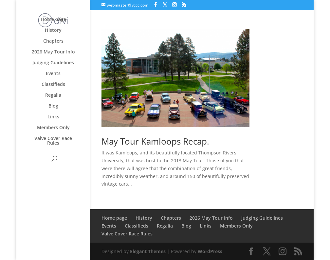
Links (53, 117)
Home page (53, 19)
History (53, 30)
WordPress (210, 251)
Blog (53, 106)
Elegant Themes (148, 251)
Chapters (53, 41)
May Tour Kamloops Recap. (155, 141)
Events (53, 73)
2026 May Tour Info (53, 52)
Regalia (53, 95)
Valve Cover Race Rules (53, 141)
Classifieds (53, 84)
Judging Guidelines (53, 63)
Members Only (53, 127)
